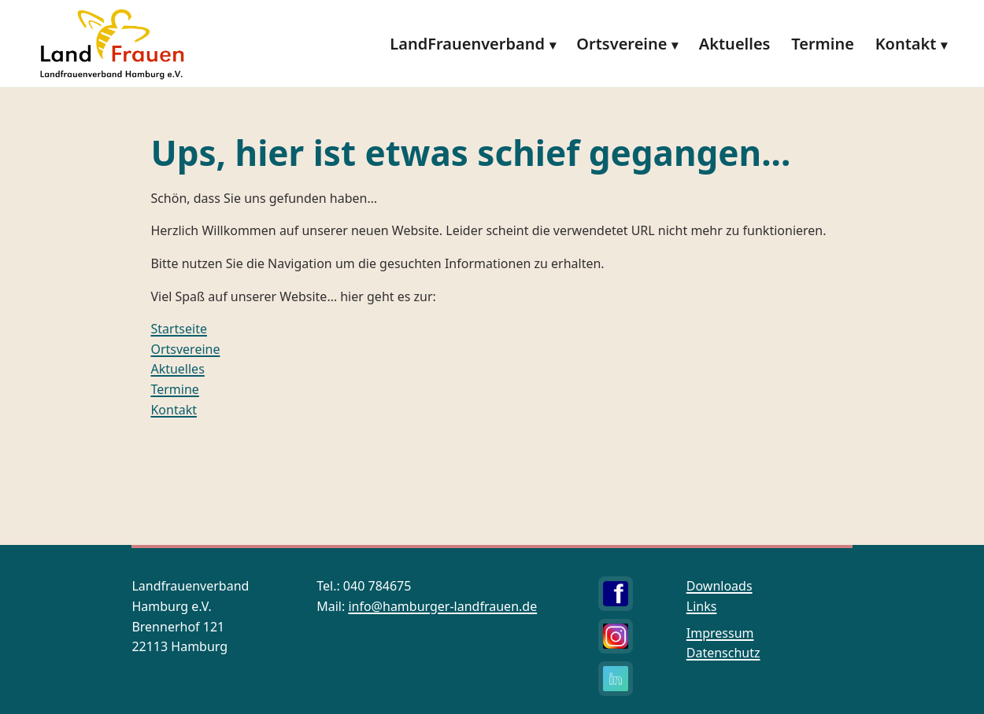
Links (701, 606)
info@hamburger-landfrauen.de (442, 606)
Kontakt (906, 43)
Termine (822, 43)
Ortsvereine (621, 43)
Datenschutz (723, 652)
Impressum (720, 633)
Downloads (719, 585)
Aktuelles (735, 43)
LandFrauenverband (467, 43)
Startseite (178, 328)
